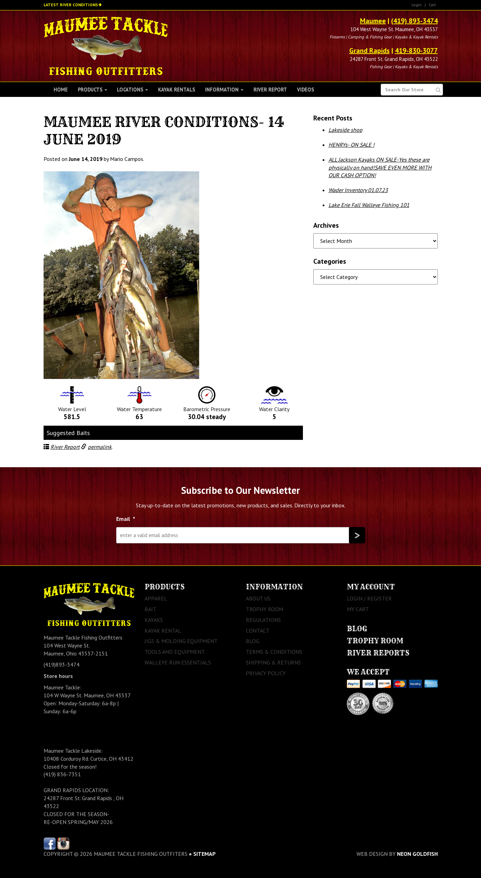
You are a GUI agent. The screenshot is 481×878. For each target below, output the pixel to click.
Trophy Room (264, 609)
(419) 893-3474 (414, 20)
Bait (150, 609)
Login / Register (369, 598)
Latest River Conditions (71, 4)
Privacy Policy (266, 673)
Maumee (373, 20)
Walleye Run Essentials (178, 662)
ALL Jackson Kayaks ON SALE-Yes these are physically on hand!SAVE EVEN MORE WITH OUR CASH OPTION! (380, 167)
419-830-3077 (416, 50)
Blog (252, 640)
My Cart (358, 609)
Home (61, 89)
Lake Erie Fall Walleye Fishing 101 (369, 204)
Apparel (156, 598)
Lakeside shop (345, 129)
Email (125, 518)
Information (224, 89)
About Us (258, 598)
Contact (257, 630)
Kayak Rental (163, 630)
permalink (100, 446)
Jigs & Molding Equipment (181, 640)
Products (92, 89)
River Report (270, 89)
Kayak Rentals (176, 89)
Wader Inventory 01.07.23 (358, 190)
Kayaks (154, 619)
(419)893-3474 (62, 664)
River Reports (378, 653)
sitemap (204, 853)
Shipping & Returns (273, 662)
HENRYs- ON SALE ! (351, 144)
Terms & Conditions (274, 651)
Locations (132, 89)
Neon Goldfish (417, 853)
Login (416, 4)
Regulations (263, 619)
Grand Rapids (369, 50)
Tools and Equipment (175, 651)
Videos (305, 89)
